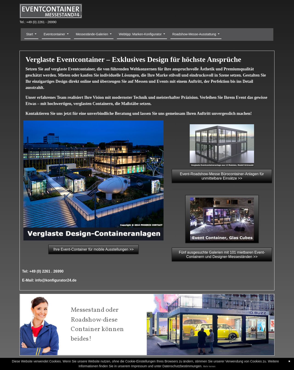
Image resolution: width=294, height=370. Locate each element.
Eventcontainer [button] (55, 34)
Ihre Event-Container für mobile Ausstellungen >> (93, 249)
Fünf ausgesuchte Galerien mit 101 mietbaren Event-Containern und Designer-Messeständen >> (222, 254)
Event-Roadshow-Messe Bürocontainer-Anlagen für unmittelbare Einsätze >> (222, 176)
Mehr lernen (209, 366)
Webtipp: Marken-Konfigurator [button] (140, 34)
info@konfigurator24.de (55, 280)
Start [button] (30, 34)
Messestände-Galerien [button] (92, 34)
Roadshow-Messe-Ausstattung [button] (194, 34)
